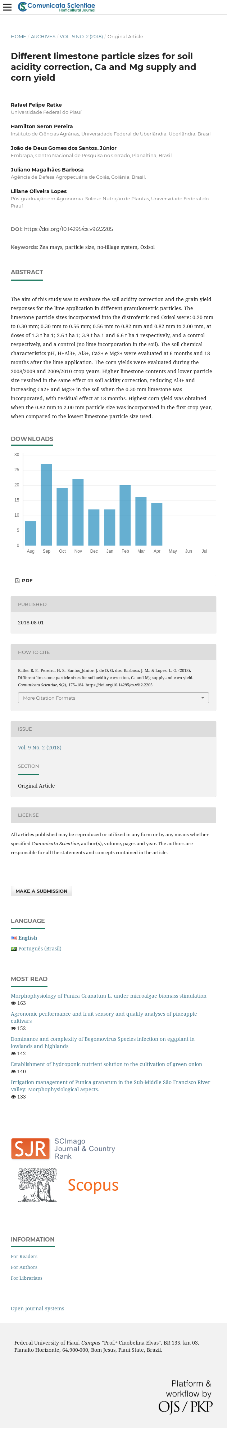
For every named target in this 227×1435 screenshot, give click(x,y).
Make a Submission (41, 891)
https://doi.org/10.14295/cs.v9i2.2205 (68, 229)
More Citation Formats (49, 698)
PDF (26, 580)
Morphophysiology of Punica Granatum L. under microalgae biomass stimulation (108, 995)
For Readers (24, 1256)
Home (18, 36)
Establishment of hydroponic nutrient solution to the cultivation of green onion (106, 1064)
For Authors (24, 1267)
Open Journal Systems (37, 1308)
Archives (43, 36)
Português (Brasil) (40, 948)
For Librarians (26, 1278)
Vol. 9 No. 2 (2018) (81, 36)
